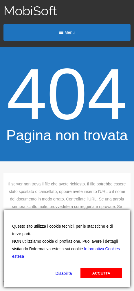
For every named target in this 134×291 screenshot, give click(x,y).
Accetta (101, 273)
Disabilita (64, 273)
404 (67, 94)
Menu (67, 32)
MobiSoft (30, 10)
